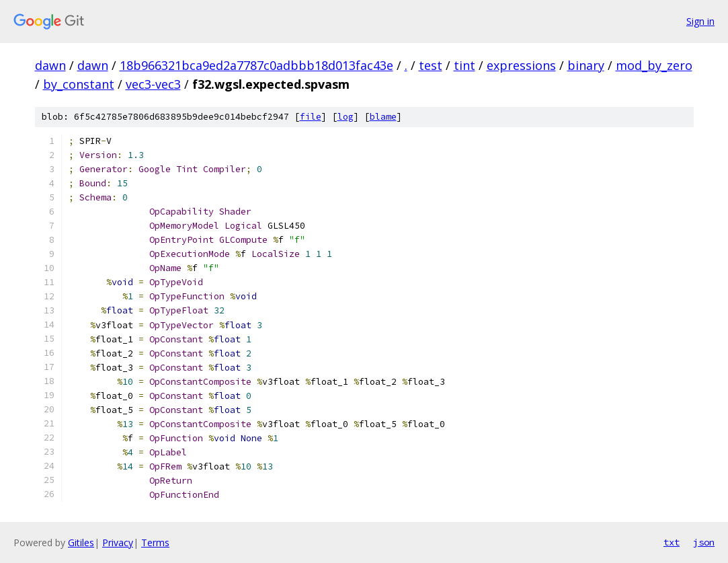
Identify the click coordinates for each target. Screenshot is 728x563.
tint (464, 65)
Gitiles (81, 542)
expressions (521, 65)
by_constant (78, 84)
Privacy (117, 542)
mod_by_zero (654, 65)
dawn (50, 65)
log (345, 116)
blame (383, 116)
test (430, 65)
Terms (155, 542)
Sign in (700, 21)
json (704, 542)
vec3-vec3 (153, 84)
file (310, 116)
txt (671, 542)
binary (585, 65)
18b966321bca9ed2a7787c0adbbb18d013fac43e (256, 65)
